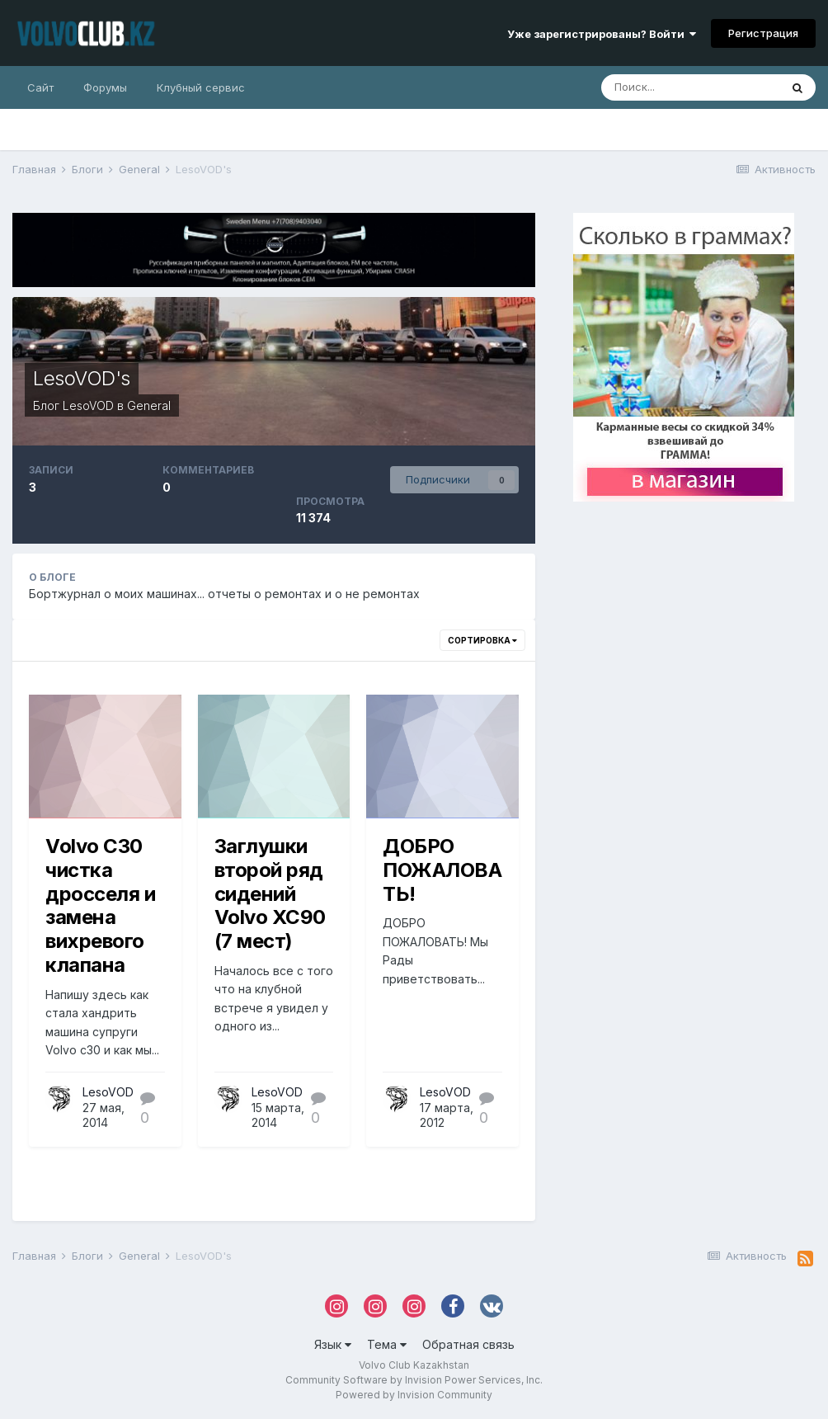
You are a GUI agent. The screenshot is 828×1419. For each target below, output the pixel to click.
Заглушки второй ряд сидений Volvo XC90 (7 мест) (270, 893)
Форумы (105, 87)
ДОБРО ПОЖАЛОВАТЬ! (442, 870)
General (149, 405)
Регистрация (763, 33)
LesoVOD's (81, 378)
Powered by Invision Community (414, 1394)
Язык (332, 1344)
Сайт (40, 87)
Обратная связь (468, 1344)
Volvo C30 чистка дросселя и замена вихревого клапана (100, 905)
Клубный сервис (201, 87)
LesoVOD (88, 405)
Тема (387, 1344)
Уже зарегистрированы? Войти (601, 33)
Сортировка (482, 640)
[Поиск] (690, 87)
